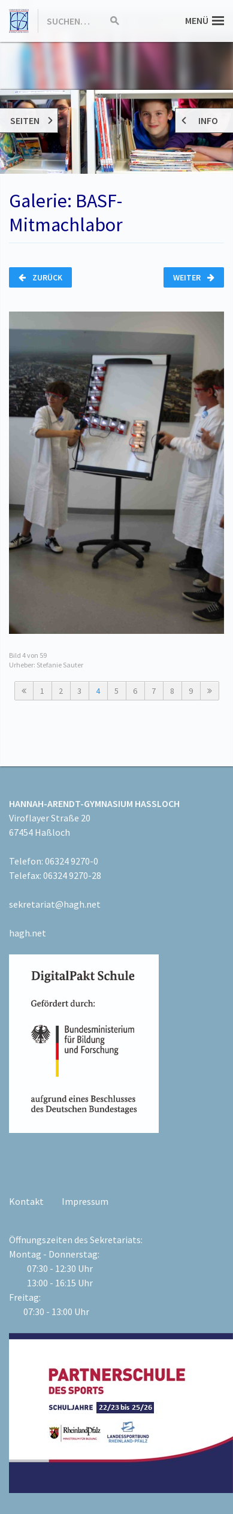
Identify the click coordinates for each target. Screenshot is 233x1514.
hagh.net (27, 933)
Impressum (85, 1201)
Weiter (193, 277)
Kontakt (26, 1201)
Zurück (40, 277)
